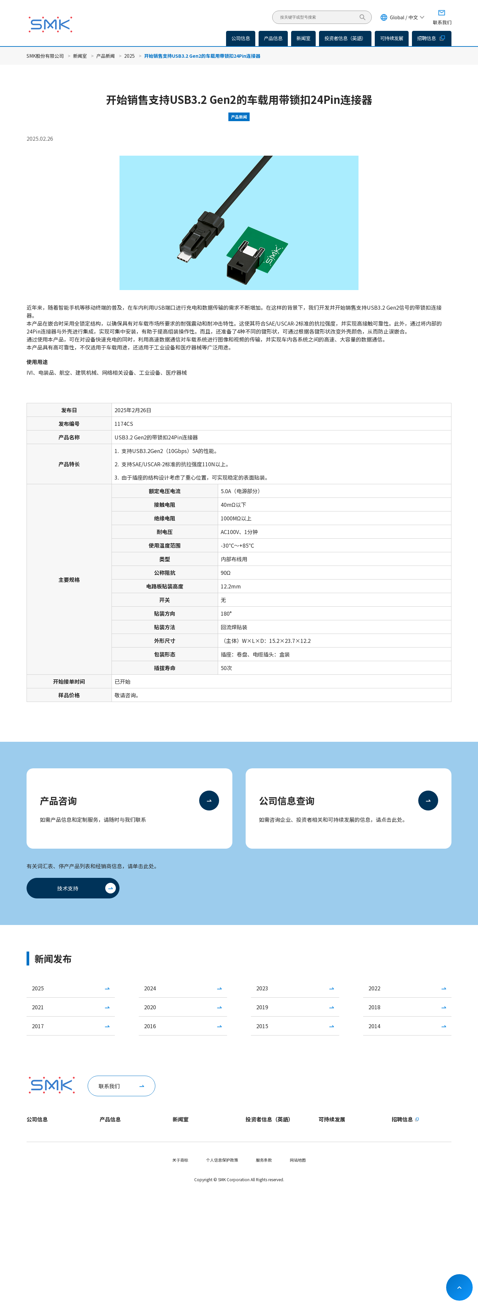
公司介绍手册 (38, 1213)
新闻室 (80, 55)
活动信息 (181, 1168)
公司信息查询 (287, 800)
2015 (262, 1026)
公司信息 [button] (240, 38)
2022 (374, 988)
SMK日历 (34, 1224)
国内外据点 (36, 1190)
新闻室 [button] (303, 38)
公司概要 (34, 1168)
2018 (374, 1007)
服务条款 (264, 1272)
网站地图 (298, 1272)
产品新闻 (105, 55)
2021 (38, 1007)
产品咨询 (58, 800)
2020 (150, 1007)
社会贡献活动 (331, 1224)
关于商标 (180, 1272)
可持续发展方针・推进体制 (343, 1145)
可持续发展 (332, 1119)
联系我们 (109, 1086)
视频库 (33, 1235)
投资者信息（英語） (345, 38)
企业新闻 (181, 1134)
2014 (374, 1026)
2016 (150, 1026)
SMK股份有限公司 (45, 55)
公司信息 (37, 1119)
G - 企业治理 (330, 1201)
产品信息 (273, 38)
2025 (129, 55)
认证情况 (34, 1201)
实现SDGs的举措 (333, 1235)
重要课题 (327, 1156)
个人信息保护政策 (222, 1272)
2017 (38, 1026)
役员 (31, 1179)
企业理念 (34, 1156)
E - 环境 (325, 1179)
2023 (262, 988)
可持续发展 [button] (391, 38)
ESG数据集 (328, 1168)
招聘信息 (431, 38)
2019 (262, 1007)
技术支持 (67, 888)
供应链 (325, 1213)
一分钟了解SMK (40, 1145)
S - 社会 (325, 1190)
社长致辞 (34, 1134)
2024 (150, 988)
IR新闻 (178, 1156)
